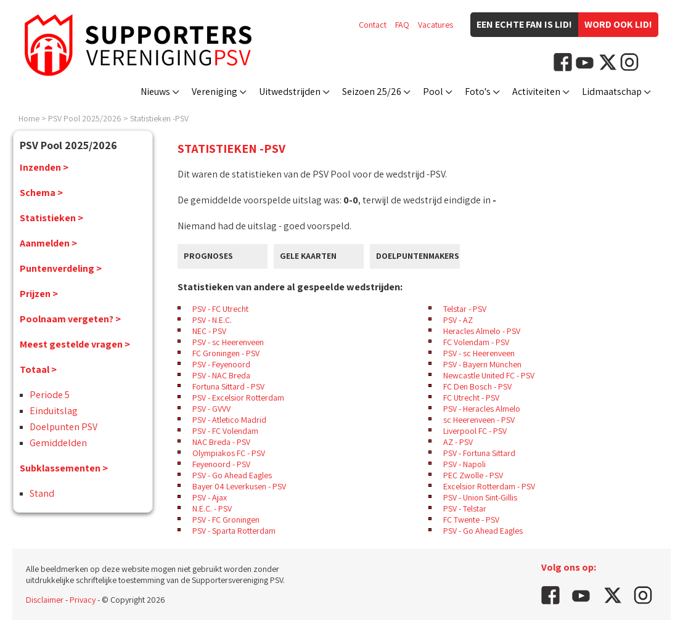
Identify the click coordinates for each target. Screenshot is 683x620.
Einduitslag (54, 410)
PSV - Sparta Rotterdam (234, 530)
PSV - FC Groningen (226, 519)
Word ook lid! (618, 24)
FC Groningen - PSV (226, 353)
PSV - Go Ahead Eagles (232, 475)
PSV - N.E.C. (212, 319)
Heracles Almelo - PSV (481, 331)
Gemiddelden (58, 442)
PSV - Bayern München (482, 364)
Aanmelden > (48, 243)
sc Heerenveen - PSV (479, 419)
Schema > (41, 192)
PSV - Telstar (464, 508)
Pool (433, 91)
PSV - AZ (458, 319)
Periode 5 (50, 394)
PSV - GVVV (211, 408)
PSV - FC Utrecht (220, 308)
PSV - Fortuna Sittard (479, 453)
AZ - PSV (458, 441)
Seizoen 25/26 (371, 91)
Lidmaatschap (612, 91)
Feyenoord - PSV (221, 464)
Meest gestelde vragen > (75, 344)
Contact (372, 24)
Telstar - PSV (464, 308)
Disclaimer (44, 599)
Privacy (83, 599)
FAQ (402, 24)
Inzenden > (44, 167)
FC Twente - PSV (471, 519)
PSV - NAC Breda (221, 375)
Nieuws (155, 91)
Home (28, 118)
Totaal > (38, 369)
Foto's (478, 91)
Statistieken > (51, 217)
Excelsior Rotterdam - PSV (489, 486)
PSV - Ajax (209, 497)
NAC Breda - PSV (221, 441)
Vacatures (435, 24)
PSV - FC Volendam (225, 430)
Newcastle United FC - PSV (488, 375)
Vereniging (214, 91)
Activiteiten (536, 91)
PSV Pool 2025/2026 (84, 118)
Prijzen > (39, 293)
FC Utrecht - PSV (471, 397)
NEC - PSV (209, 331)
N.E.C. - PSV (212, 508)
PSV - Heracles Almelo (481, 408)
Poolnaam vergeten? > (70, 318)
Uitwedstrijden (290, 91)
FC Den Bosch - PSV (477, 386)
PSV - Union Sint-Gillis (480, 497)
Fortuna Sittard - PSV (228, 386)
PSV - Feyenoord (221, 364)
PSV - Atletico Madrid (229, 419)
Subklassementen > (64, 468)
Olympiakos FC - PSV (228, 453)
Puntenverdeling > (61, 268)
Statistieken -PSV (159, 118)
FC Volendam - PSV (476, 342)
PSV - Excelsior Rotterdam (238, 397)
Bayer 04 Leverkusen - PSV (239, 486)
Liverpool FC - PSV (475, 430)
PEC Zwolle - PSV (473, 475)
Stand (42, 493)
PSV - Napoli (464, 464)
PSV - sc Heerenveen (228, 342)
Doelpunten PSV (63, 426)
